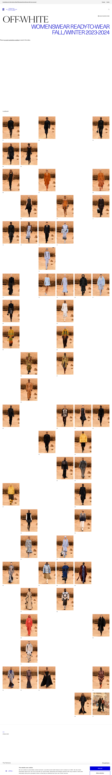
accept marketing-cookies (11, 40)
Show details (75, 771)
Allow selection (100, 766)
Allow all (100, 761)
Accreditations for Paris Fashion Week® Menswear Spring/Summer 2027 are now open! (19, 2)
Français (103, 2)
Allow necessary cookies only (100, 771)
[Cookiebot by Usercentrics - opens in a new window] (9, 772)
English (108, 2)
